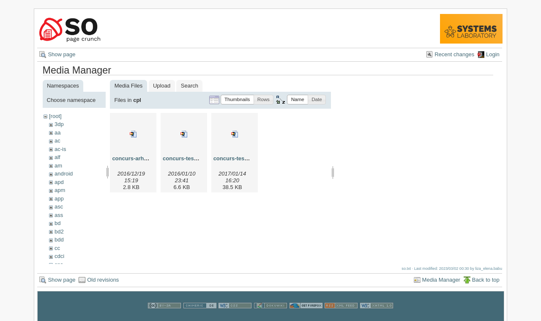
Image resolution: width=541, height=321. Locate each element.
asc (59, 206)
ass (59, 215)
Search (189, 85)
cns (59, 264)
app (59, 198)
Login (493, 54)
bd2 (59, 231)
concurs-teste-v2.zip (189, 158)
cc (57, 248)
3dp (59, 124)
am (58, 165)
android (64, 173)
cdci (59, 256)
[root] (55, 116)
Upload (161, 85)
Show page (61, 54)
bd (57, 223)
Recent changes (454, 54)
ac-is (60, 149)
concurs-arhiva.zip (136, 158)
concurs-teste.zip (236, 158)
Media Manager (441, 283)
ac (57, 140)
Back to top (486, 283)
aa (57, 132)
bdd (59, 239)
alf (57, 157)
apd (59, 182)
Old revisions (103, 283)
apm (60, 190)
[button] (237, 99)
